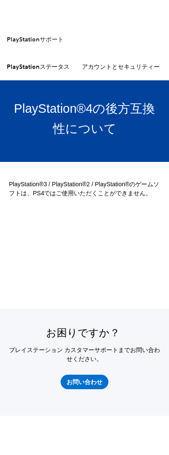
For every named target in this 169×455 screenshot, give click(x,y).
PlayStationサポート (35, 39)
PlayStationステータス (38, 66)
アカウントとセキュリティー (121, 66)
